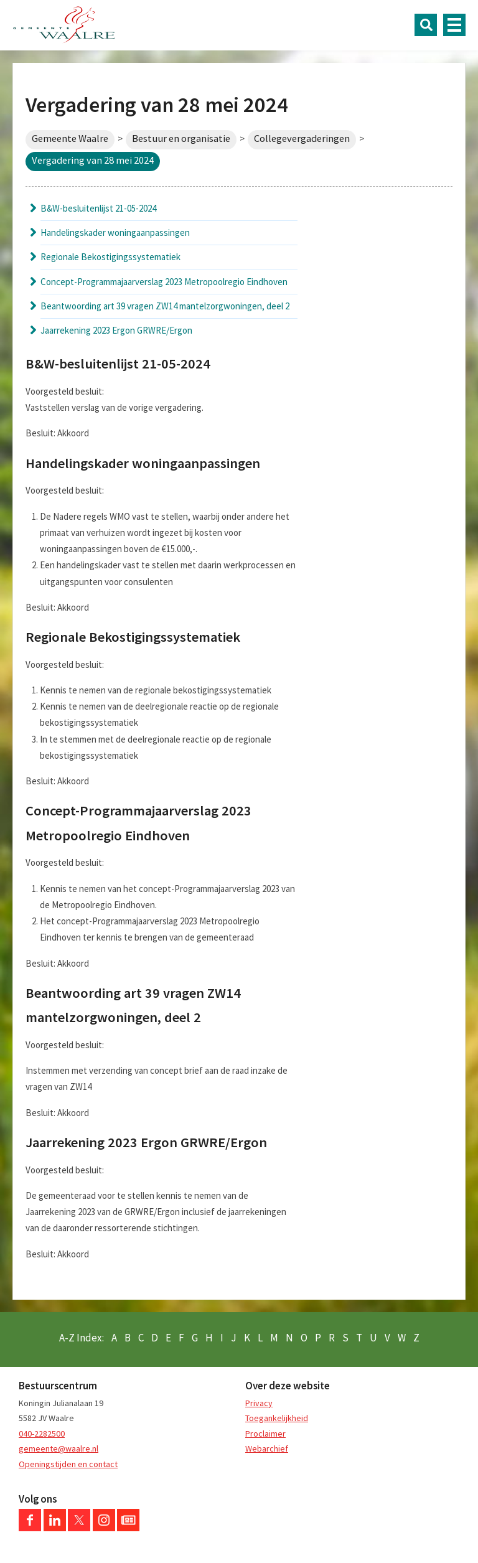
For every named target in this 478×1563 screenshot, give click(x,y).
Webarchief (266, 1448)
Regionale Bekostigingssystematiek (110, 257)
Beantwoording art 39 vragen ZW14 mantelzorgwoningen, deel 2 (164, 306)
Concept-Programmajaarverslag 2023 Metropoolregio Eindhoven (164, 282)
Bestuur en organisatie (181, 138)
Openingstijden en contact (68, 1464)
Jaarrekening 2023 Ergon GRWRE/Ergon (116, 330)
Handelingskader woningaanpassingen (115, 232)
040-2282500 (42, 1433)
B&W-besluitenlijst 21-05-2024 (98, 208)
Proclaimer (265, 1433)
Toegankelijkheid (276, 1418)
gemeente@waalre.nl (58, 1448)
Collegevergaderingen (302, 138)
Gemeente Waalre (70, 138)
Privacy (259, 1403)
